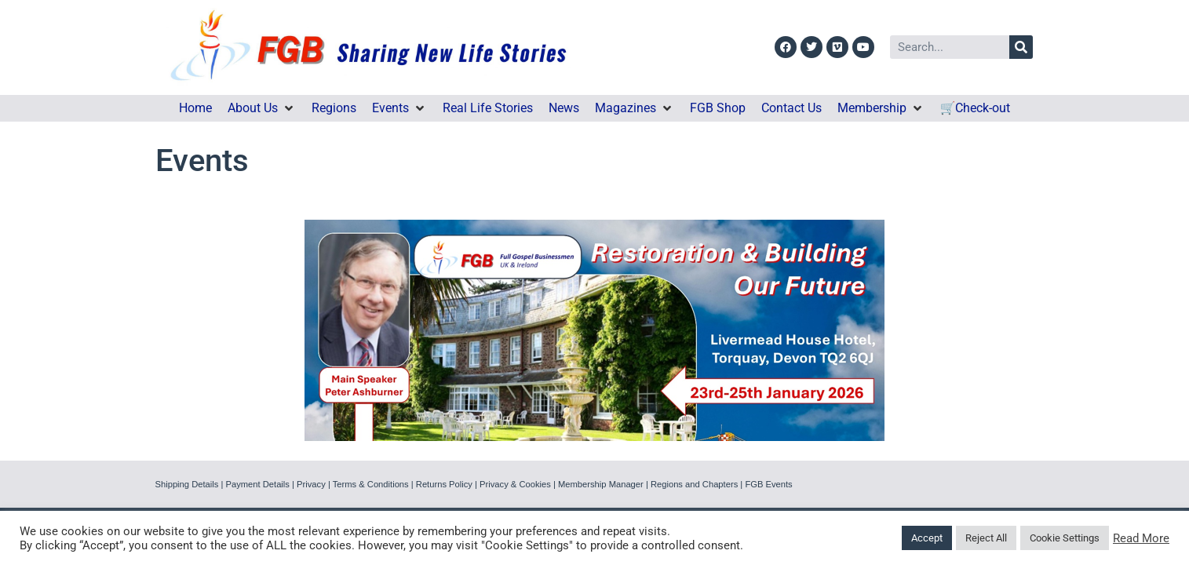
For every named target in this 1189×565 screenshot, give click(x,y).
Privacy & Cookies (515, 484)
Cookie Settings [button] (1065, 538)
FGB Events (768, 484)
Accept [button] (927, 538)
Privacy (311, 484)
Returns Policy (444, 484)
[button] (262, 108)
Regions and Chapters (694, 484)
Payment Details (257, 484)
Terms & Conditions (371, 484)
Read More (1141, 538)
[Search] (1021, 47)
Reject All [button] (986, 538)
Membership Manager (601, 484)
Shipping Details (187, 484)
